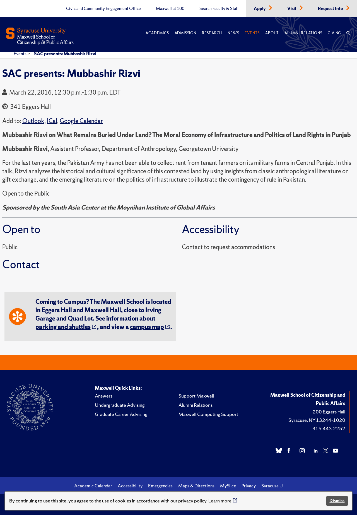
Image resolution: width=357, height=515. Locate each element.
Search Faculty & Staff (219, 8)
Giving (334, 33)
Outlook (33, 121)
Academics (157, 33)
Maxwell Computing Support (208, 414)
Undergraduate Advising (120, 405)
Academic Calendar (93, 486)
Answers (103, 396)
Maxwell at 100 (170, 8)
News (233, 33)
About (272, 33)
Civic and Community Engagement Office (103, 8)
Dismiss (336, 501)
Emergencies (160, 486)
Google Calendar (81, 121)
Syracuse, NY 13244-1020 (316, 420)
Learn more (219, 500)
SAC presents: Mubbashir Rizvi (65, 53)
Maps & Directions (196, 486)
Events (252, 33)
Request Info (331, 8)
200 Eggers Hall (329, 411)
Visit (292, 8)
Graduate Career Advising (121, 414)
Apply (260, 8)
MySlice (228, 486)
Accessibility (130, 486)
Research (212, 33)
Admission (185, 33)
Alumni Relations (303, 33)
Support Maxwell (196, 396)
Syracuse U (272, 486)
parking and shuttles (63, 327)
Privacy (249, 486)
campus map (147, 327)
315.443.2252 (328, 428)
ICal (52, 121)
